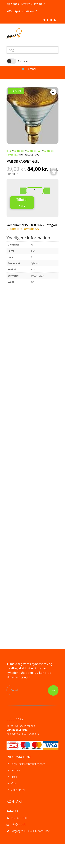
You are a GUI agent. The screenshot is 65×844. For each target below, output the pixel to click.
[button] (53, 92)
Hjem (9, 150)
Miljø (13, 783)
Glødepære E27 (33, 150)
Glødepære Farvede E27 (23, 229)
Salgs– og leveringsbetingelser (28, 764)
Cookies (15, 770)
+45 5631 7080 (19, 818)
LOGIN (51, 20)
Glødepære (18, 150)
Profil (14, 776)
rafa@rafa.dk (18, 824)
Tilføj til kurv (21, 202)
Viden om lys (18, 790)
